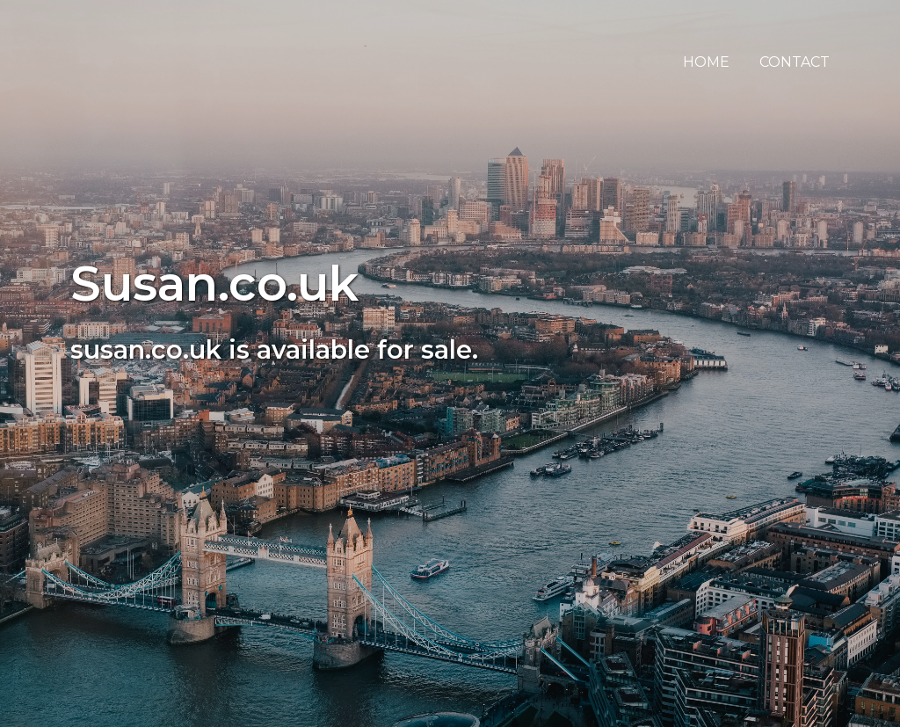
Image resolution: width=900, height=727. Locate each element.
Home (706, 62)
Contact (794, 62)
